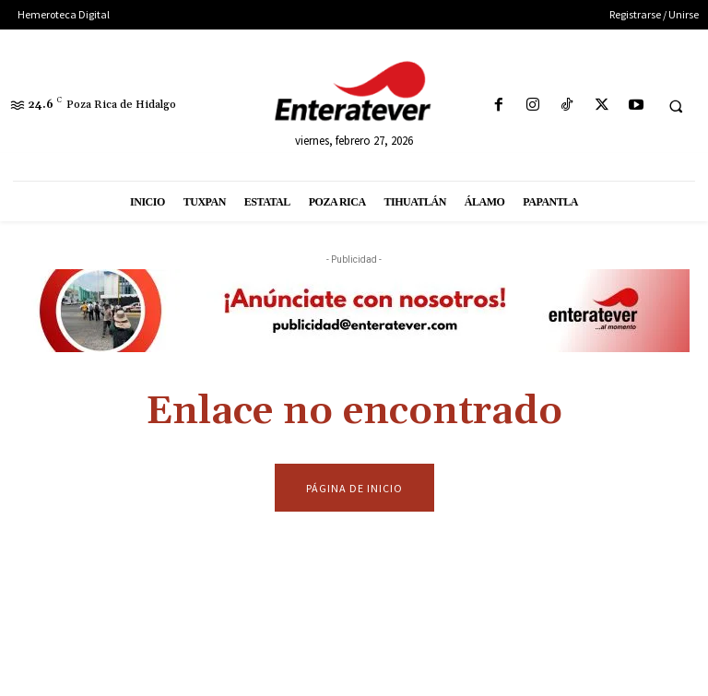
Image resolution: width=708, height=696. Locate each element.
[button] (676, 106)
